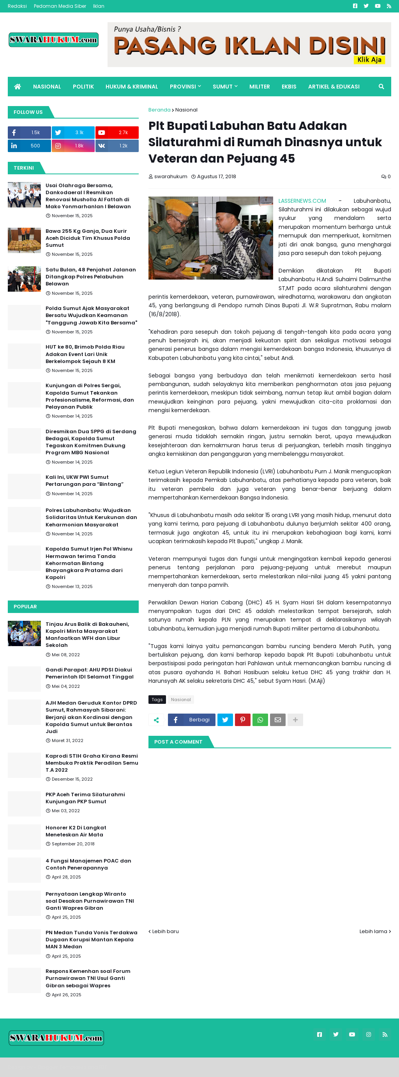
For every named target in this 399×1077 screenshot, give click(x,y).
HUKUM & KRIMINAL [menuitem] (132, 86)
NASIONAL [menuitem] (47, 86)
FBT (103, 1067)
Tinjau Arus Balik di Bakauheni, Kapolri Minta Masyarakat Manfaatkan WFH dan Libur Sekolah (87, 635)
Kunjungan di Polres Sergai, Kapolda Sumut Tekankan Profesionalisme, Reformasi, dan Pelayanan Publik (90, 396)
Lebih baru (165, 931)
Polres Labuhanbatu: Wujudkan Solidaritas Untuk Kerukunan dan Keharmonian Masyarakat (91, 517)
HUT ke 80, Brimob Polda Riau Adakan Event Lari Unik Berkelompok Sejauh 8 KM (85, 354)
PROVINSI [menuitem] (183, 86)
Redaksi (17, 6)
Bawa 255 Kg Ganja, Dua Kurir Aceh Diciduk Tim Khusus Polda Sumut (88, 238)
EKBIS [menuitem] (289, 86)
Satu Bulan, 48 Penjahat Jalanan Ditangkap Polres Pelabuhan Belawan (91, 276)
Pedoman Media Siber (60, 6)
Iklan (98, 6)
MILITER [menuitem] (259, 86)
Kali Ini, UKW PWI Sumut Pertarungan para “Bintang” (85, 481)
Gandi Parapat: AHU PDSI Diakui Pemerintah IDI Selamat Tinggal (90, 673)
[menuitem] (17, 86)
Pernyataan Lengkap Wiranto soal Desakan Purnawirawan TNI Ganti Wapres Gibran (90, 901)
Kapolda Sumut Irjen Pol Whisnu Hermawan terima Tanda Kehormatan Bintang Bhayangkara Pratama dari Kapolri (89, 563)
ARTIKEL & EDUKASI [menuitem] (334, 86)
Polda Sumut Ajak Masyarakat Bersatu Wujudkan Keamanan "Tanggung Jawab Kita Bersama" (91, 315)
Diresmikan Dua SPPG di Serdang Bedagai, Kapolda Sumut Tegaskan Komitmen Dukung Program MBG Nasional (91, 442)
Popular (25, 606)
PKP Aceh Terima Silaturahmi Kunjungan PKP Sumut (85, 798)
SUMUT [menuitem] (223, 86)
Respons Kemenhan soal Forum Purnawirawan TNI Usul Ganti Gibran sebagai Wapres (88, 978)
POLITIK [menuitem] (83, 86)
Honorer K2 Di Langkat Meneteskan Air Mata (76, 831)
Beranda (159, 109)
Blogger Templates (62, 1067)
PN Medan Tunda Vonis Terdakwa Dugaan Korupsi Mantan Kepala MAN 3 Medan (92, 939)
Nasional (186, 109)
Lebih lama (373, 931)
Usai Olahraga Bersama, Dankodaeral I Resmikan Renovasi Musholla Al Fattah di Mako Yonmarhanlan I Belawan (88, 196)
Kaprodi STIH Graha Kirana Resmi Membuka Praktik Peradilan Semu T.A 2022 (92, 763)
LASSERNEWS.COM (302, 201)
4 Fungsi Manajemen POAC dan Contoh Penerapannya (88, 864)
